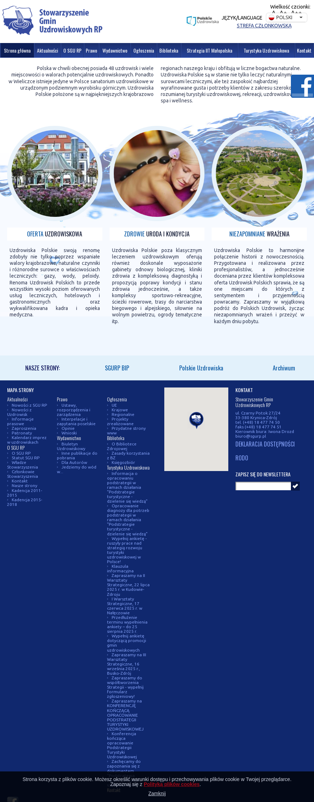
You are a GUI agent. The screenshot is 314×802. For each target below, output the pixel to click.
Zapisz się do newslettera (263, 474)
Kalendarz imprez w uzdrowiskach (27, 439)
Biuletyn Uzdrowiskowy (71, 446)
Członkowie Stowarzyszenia (22, 473)
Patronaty (22, 433)
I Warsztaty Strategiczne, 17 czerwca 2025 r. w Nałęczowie (124, 606)
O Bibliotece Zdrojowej (122, 446)
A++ (296, 12)
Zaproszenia (24, 428)
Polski (280, 18)
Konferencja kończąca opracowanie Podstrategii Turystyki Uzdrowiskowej (122, 745)
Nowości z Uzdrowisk (19, 412)
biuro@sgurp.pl (250, 436)
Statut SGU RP (25, 457)
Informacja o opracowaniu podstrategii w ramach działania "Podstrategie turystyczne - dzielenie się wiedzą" (127, 487)
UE (114, 405)
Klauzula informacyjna (120, 568)
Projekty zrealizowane (120, 421)
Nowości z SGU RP (29, 405)
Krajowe (120, 409)
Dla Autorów (74, 462)
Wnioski (69, 433)
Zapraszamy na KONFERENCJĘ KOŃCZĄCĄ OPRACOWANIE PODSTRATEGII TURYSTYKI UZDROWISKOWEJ (125, 715)
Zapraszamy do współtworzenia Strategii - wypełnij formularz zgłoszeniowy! (125, 687)
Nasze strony (24, 485)
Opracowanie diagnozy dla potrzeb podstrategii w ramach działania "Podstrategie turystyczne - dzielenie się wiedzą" (128, 519)
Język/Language (242, 18)
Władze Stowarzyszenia (22, 464)
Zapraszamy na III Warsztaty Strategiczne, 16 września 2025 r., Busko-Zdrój (126, 663)
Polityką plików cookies (171, 784)
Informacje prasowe (20, 421)
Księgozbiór (123, 462)
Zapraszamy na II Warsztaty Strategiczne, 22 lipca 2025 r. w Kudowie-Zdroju (128, 584)
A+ (283, 12)
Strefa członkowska (264, 25)
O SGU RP (21, 453)
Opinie (68, 428)
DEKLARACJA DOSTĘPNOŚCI (265, 444)
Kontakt (20, 480)
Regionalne (123, 414)
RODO (241, 458)
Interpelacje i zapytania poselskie (76, 421)
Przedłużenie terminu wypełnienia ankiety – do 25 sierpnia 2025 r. (127, 624)
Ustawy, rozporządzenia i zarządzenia (73, 410)
